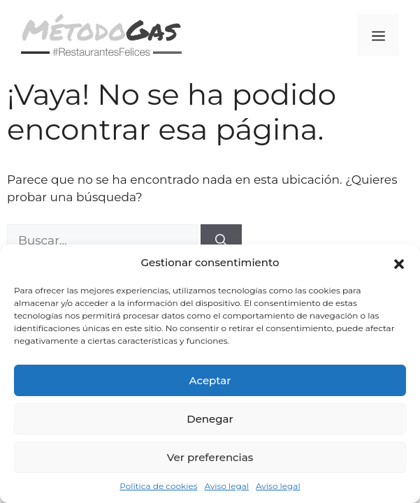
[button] (399, 263)
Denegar (210, 418)
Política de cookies (158, 486)
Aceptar (210, 380)
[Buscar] (221, 241)
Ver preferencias (210, 457)
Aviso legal (227, 486)
